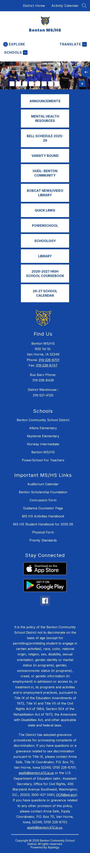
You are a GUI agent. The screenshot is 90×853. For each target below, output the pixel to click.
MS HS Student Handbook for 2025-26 (43, 524)
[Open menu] (14, 44)
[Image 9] (57, 83)
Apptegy (53, 847)
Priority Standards (43, 540)
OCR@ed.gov (66, 795)
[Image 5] (31, 83)
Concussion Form (43, 500)
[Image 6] (37, 83)
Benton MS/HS (43, 452)
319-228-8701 (49, 360)
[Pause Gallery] (82, 84)
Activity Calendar (65, 6)
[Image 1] (5, 83)
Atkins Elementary (43, 428)
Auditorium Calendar (43, 484)
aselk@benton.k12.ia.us (36, 773)
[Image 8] (50, 83)
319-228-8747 (46, 365)
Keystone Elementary (43, 436)
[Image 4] (24, 83)
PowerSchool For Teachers (43, 460)
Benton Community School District (43, 420)
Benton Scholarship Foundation (43, 492)
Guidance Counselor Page (43, 508)
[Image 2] (12, 83)
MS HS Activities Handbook (43, 516)
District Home (34, 6)
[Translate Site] (72, 44)
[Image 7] (44, 83)
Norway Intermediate (43, 444)
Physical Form (43, 532)
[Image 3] (18, 83)
